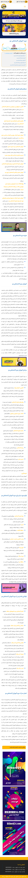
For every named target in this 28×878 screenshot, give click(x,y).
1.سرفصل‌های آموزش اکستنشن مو (20, 55)
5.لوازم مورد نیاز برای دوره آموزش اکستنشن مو (18, 65)
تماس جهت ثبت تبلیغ (5, 1)
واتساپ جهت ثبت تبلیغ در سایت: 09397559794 (15, 871)
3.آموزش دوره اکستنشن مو (21, 60)
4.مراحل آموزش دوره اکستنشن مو (20, 62)
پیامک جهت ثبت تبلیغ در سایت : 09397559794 (15, 869)
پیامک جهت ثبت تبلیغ (21, 1)
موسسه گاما (19, 21)
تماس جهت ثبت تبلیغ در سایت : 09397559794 (15, 867)
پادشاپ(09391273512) (14, 34)
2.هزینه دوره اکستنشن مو (21, 58)
